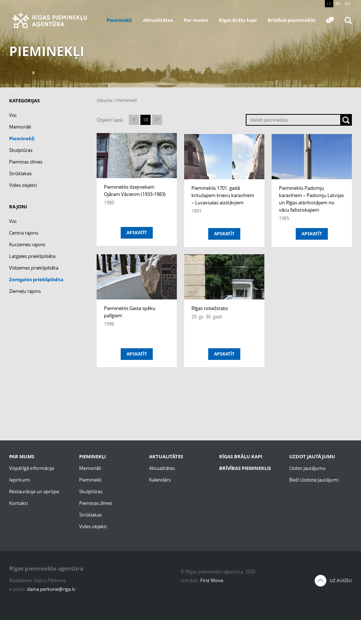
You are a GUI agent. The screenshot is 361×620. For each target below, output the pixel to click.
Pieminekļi (119, 20)
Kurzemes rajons (27, 244)
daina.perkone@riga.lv (51, 589)
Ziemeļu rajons (25, 291)
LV (329, 3)
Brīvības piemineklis (291, 20)
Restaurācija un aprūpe (34, 491)
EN (347, 3)
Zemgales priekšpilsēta (36, 279)
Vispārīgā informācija (31, 468)
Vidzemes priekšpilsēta (33, 267)
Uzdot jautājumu (307, 468)
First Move (211, 580)
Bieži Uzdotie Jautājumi (313, 479)
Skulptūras (20, 150)
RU (338, 3)
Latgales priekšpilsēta (32, 256)
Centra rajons (23, 232)
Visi (12, 115)
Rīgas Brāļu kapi (238, 20)
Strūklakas (20, 173)
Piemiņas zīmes (25, 161)
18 (145, 120)
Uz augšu (341, 580)
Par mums (196, 20)
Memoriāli (20, 126)
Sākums (105, 100)
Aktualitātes (158, 20)
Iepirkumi (19, 479)
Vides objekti (23, 185)
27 (157, 120)
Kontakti (18, 503)
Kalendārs (160, 479)
